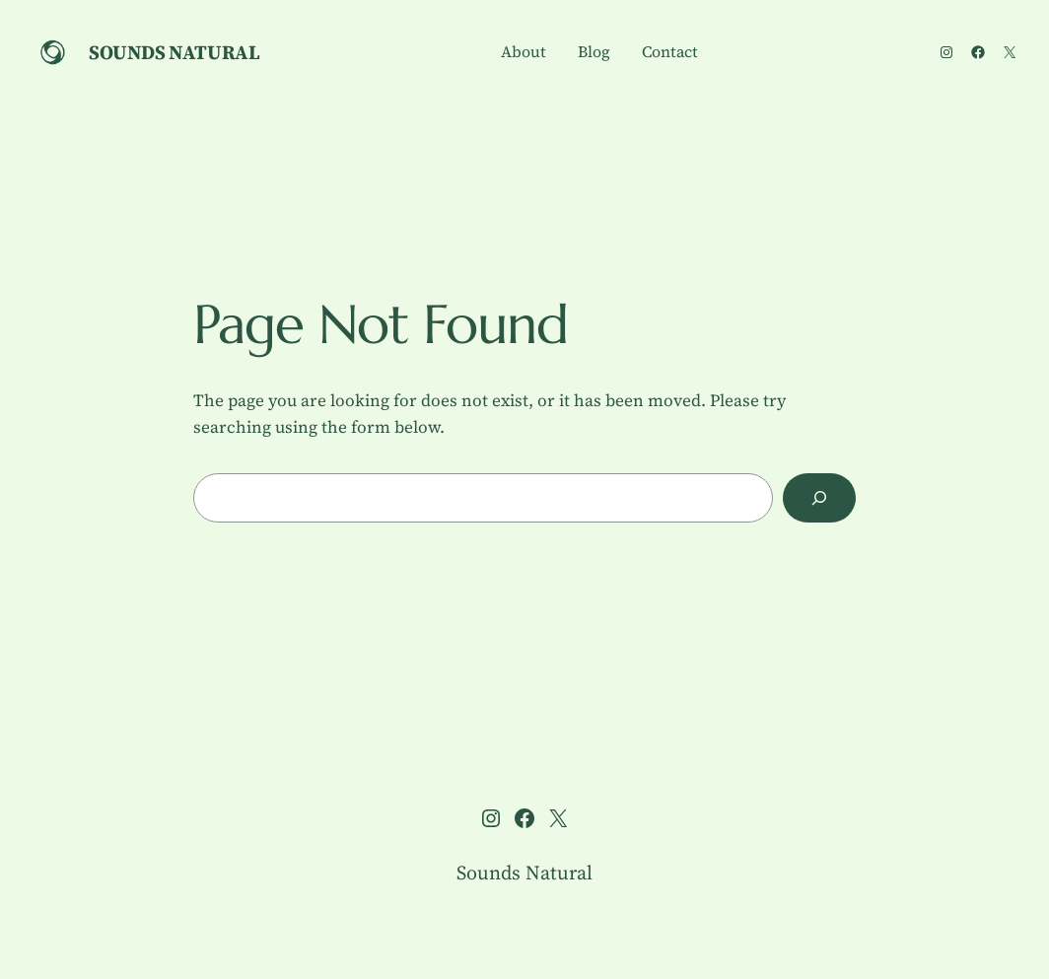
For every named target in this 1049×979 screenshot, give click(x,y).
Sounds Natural (174, 52)
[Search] (819, 498)
